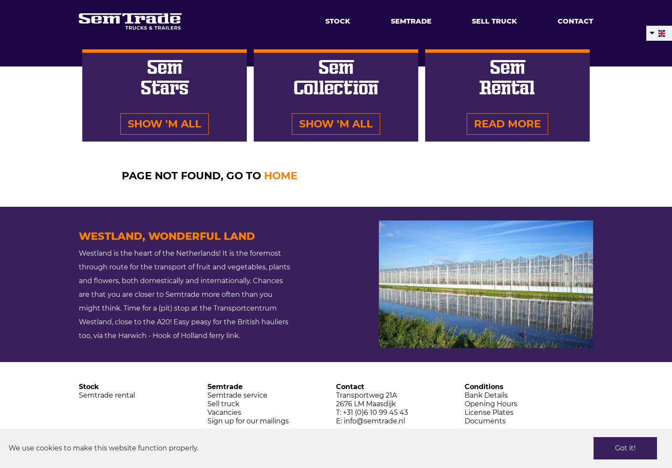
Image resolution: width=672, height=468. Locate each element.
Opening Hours (491, 404)
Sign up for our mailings (248, 421)
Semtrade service (237, 395)
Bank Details (486, 395)
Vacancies (224, 412)
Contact (575, 21)
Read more (507, 124)
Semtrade (411, 21)
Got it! (625, 448)
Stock (337, 21)
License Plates (489, 412)
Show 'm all (164, 124)
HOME (280, 175)
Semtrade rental (107, 395)
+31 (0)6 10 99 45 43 (375, 412)
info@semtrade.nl (374, 421)
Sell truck (494, 21)
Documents (485, 421)
